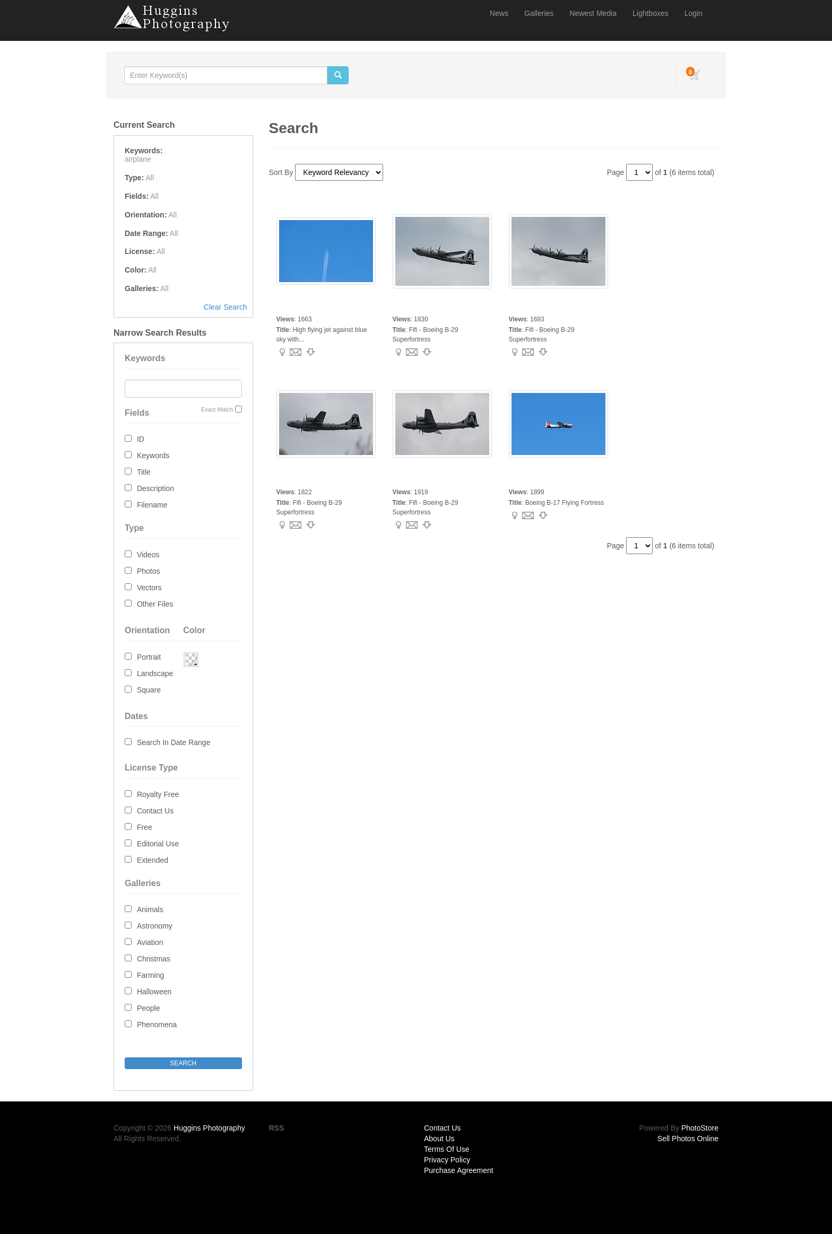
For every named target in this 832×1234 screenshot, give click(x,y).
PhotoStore (699, 1128)
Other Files (155, 604)
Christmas (153, 959)
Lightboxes (650, 13)
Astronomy (154, 926)
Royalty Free (158, 794)
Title (144, 472)
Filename (152, 505)
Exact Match (217, 409)
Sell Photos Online (687, 1138)
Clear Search (225, 307)
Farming (150, 975)
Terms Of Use (447, 1149)
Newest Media (593, 13)
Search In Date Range (174, 742)
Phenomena (157, 1024)
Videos (148, 554)
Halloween (154, 991)
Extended (152, 860)
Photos (148, 571)
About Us (439, 1138)
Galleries (538, 13)
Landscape (155, 673)
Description (155, 488)
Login (693, 13)
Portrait (149, 657)
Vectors (149, 587)
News (499, 13)
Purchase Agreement (458, 1170)
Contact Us (155, 811)
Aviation (150, 942)
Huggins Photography (209, 1128)
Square (149, 690)
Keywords (153, 455)
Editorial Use (158, 843)
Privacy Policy (447, 1160)
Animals (150, 909)
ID (140, 439)
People (148, 1008)
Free (144, 827)
